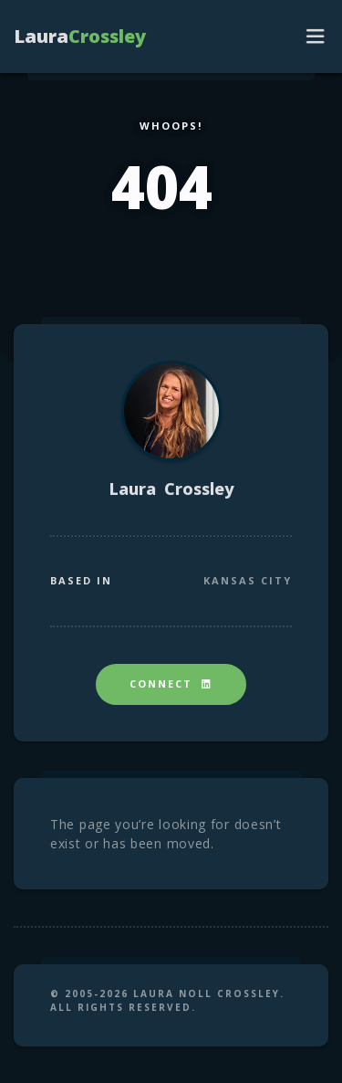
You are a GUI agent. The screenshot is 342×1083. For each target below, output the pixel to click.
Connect (171, 683)
